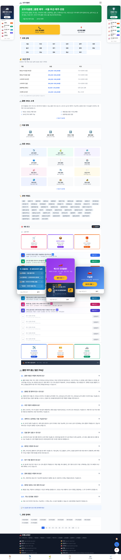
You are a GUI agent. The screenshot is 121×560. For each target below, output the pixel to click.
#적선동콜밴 (78, 519)
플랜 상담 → (60, 278)
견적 (70, 557)
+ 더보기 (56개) (60, 118)
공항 (30, 557)
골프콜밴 (66, 538)
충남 (93, 48)
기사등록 (48, 538)
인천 (67, 44)
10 (73, 528)
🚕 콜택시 (22, 548)
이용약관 (30, 538)
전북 (27, 52)
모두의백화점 (71, 553)
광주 (80, 44)
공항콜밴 (60, 538)
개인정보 (36, 538)
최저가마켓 (76, 553)
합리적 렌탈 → (89, 284)
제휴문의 (42, 538)
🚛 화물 (63, 548)
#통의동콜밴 (69, 519)
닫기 (67, 299)
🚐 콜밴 (21, 541)
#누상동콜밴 (25, 522)
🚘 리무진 (63, 546)
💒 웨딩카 (22, 543)
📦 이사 (63, 541)
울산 (27, 48)
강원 (67, 48)
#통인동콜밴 (87, 519)
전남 (40, 52)
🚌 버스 (21, 546)
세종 (40, 48)
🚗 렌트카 (63, 550)
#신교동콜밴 (34, 519)
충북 (80, 48)
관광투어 (72, 538)
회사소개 (24, 538)
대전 (93, 44)
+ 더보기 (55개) (60, 189)
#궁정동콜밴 (43, 519)
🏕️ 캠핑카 (63, 543)
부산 (40, 44)
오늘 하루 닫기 (53, 299)
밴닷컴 (27, 553)
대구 (54, 44)
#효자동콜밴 (52, 519)
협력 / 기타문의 (7, 38)
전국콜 (30, 553)
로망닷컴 (91, 553)
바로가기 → (95, 255)
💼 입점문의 (96, 226)
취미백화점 (81, 553)
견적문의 (84, 538)
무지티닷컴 (86, 553)
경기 (54, 48)
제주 (80, 52)
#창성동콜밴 (61, 519)
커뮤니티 (54, 538)
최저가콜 (35, 553)
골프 (50, 557)
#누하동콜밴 (34, 522)
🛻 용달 (21, 550)
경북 (54, 52)
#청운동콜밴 (25, 519)
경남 (67, 52)
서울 (27, 44)
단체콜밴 (78, 538)
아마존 (111, 557)
